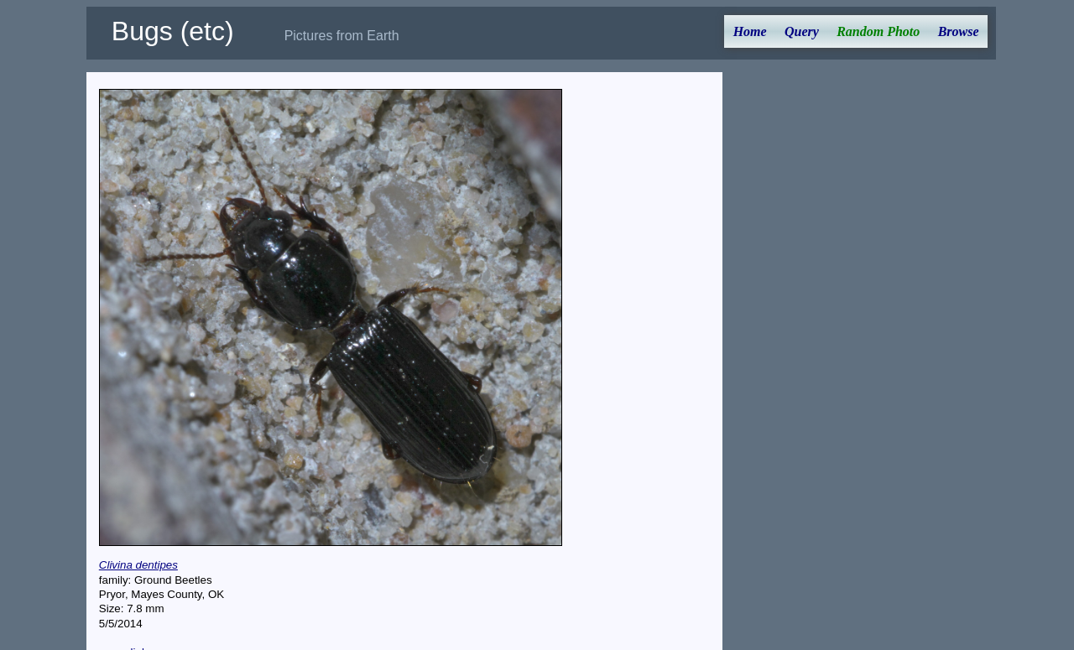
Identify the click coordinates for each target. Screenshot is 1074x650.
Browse (958, 31)
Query (802, 31)
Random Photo (878, 31)
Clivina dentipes (138, 565)
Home (750, 31)
